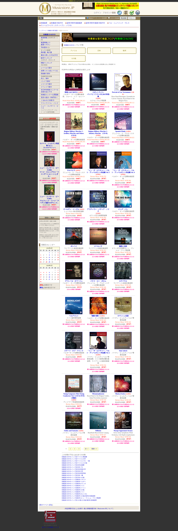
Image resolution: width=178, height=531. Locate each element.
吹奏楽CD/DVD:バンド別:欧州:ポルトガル (74, 494)
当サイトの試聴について (50, 527)
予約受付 (44, 47)
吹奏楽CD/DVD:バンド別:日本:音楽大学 (74, 469)
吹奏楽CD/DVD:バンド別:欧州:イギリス (74, 479)
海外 (47, 78)
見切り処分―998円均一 (49, 97)
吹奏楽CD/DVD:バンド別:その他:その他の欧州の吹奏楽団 (79, 500)
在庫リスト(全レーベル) (49, 71)
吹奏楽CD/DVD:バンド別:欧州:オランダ (74, 483)
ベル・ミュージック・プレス (119, 23)
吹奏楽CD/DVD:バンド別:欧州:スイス (73, 485)
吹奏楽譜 (44, 23)
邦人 (42, 78)
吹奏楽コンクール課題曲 (49, 94)
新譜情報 (44, 38)
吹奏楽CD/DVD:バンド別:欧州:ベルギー (74, 481)
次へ (86, 449)
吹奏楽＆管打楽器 (53, 30)
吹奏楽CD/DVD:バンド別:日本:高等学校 (74, 473)
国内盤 (43, 52)
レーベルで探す (46, 68)
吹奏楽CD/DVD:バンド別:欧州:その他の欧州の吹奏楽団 (78, 496)
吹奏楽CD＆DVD (49, 34)
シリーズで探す (46, 84)
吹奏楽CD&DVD (57, 23)
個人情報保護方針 (90, 508)
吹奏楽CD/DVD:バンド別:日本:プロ (72, 467)
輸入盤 (49, 52)
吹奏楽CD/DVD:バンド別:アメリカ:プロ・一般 (76, 461)
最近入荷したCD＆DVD (49, 55)
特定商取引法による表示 (74, 508)
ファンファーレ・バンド (49, 103)
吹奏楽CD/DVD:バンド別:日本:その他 (73, 477)
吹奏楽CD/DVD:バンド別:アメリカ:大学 (74, 459)
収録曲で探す (45, 73)
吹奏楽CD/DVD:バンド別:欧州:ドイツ (73, 492)
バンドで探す (45, 81)
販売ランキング (46, 58)
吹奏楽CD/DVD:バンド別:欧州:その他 (73, 490)
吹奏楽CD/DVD (69, 45)
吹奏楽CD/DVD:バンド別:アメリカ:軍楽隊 (74, 457)
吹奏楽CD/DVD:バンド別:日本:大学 (72, 471)
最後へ (94, 449)
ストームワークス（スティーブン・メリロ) (56, 25)
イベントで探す (46, 87)
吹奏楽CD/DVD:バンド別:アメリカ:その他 (74, 463)
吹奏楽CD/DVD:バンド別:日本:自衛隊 (73, 465)
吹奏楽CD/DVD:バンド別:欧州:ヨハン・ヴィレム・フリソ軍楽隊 (81, 498)
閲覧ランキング (46, 63)
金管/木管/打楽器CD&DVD (95, 23)
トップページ (43, 30)
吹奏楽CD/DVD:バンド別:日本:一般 (72, 475)
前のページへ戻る (46, 505)
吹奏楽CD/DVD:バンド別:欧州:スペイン (74, 488)
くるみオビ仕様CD (47, 100)
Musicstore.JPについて (105, 508)
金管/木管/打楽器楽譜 (74, 23)
